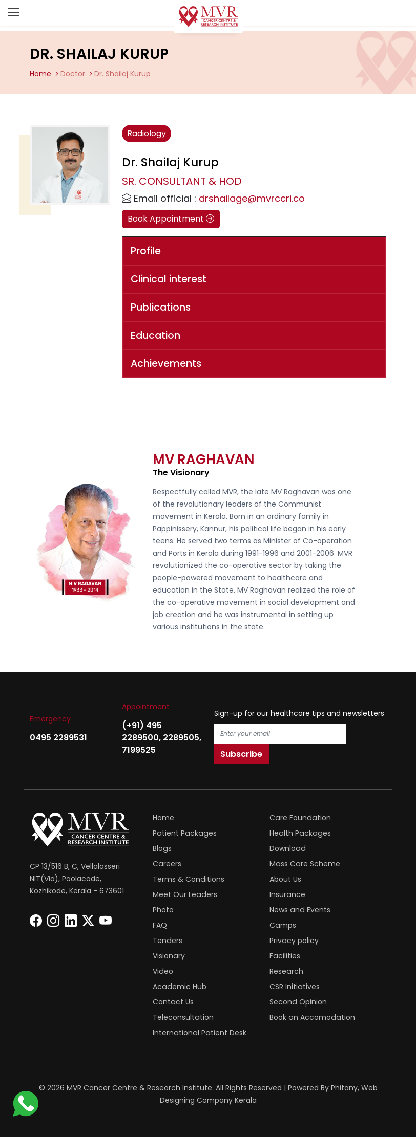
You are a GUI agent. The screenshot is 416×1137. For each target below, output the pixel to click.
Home (40, 74)
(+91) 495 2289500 (142, 731)
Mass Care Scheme (304, 864)
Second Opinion (297, 1002)
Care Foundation (299, 818)
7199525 (139, 750)
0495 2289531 (58, 738)
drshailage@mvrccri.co (252, 198)
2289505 (181, 738)
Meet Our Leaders (184, 894)
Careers (167, 864)
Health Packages (299, 833)
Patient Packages (184, 833)
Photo (163, 910)
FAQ (160, 925)
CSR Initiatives (294, 986)
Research (286, 971)
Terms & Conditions (188, 879)
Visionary (168, 956)
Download (287, 848)
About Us (285, 879)
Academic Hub (179, 986)
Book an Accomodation (311, 1017)
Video (163, 971)
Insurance (287, 894)
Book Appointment (171, 219)
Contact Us (173, 1002)
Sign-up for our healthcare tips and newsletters (299, 713)
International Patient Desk (199, 1032)
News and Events (299, 910)
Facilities (284, 956)
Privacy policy (293, 940)
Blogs (162, 848)
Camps (282, 925)
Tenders (167, 940)
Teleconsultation (183, 1017)
